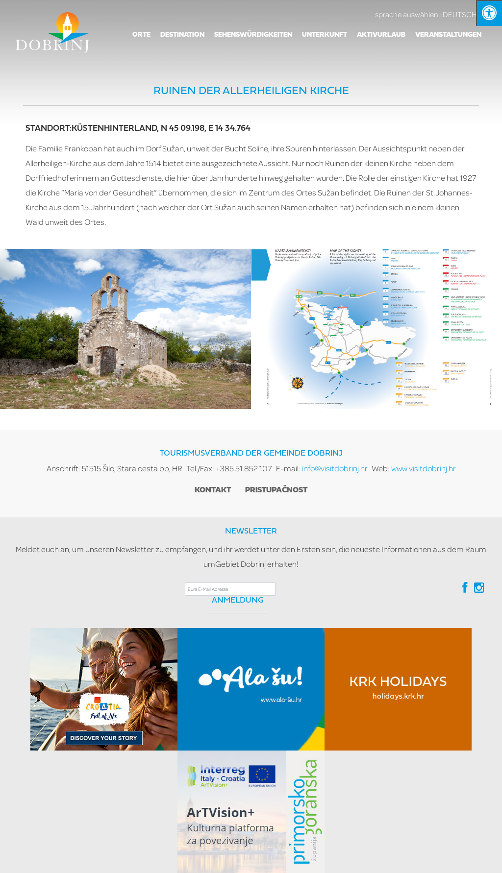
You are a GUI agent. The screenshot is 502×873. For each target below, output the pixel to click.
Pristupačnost (276, 490)
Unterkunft (324, 35)
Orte (141, 35)
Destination (182, 35)
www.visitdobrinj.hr (423, 468)
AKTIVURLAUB (381, 35)
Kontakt (213, 490)
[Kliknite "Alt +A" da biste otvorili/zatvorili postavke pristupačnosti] (489, 13)
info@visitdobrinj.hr (335, 468)
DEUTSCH (430, 14)
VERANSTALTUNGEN (448, 35)
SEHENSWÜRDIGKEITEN (253, 35)
